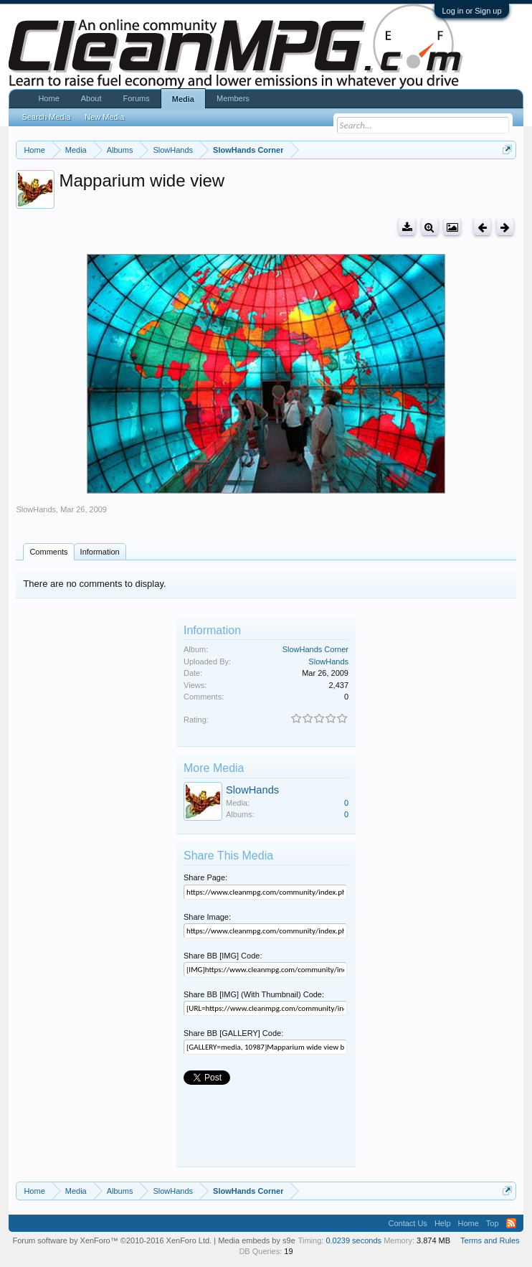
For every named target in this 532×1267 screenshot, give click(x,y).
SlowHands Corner (315, 649)
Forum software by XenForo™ (112, 1240)
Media (183, 99)
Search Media (46, 117)
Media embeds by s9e (256, 1240)
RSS (511, 1223)
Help (442, 1223)
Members (233, 98)
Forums (136, 98)
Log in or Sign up (471, 10)
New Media (104, 117)
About (91, 98)
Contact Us (407, 1223)
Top (492, 1223)
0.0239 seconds (353, 1240)
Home (48, 98)
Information (100, 551)
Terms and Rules (490, 1240)
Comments (48, 551)
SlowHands (36, 509)
